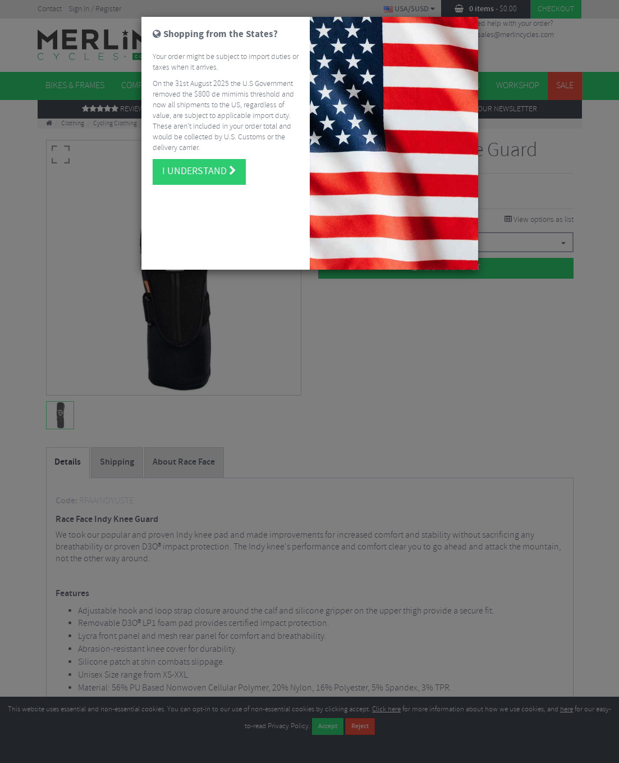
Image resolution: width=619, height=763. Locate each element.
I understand (199, 158)
